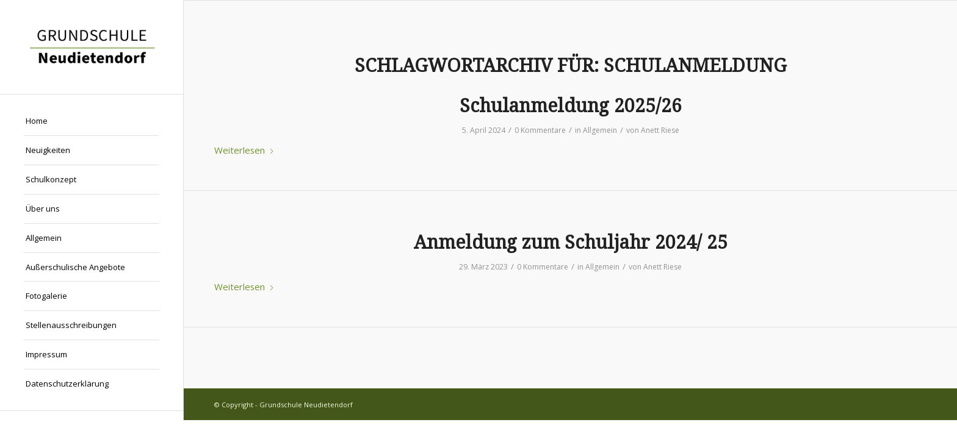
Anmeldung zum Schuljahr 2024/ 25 (571, 242)
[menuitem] (91, 121)
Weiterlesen (244, 150)
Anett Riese (660, 130)
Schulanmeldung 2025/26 (571, 105)
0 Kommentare (540, 130)
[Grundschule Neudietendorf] (91, 47)
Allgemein (600, 130)
